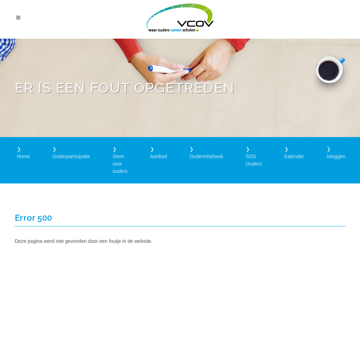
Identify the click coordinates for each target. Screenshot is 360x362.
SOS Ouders (254, 160)
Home (23, 156)
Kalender (294, 156)
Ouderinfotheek (206, 156)
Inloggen (336, 156)
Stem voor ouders (120, 164)
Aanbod (158, 156)
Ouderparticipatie (71, 156)
